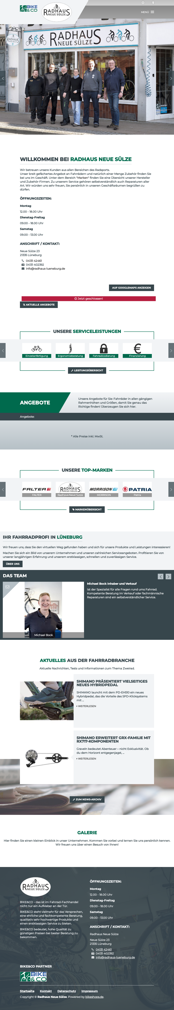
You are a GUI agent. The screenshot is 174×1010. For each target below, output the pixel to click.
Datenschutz (66, 991)
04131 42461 (34, 261)
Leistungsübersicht (87, 370)
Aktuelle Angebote (39, 304)
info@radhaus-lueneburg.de (45, 268)
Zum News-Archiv (87, 799)
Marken (82, 178)
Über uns (12, 563)
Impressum (89, 991)
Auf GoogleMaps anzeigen (131, 287)
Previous (3, 78)
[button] (147, 12)
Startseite (27, 991)
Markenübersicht (87, 509)
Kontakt (46, 991)
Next (171, 78)
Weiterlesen (86, 706)
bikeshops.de (94, 997)
